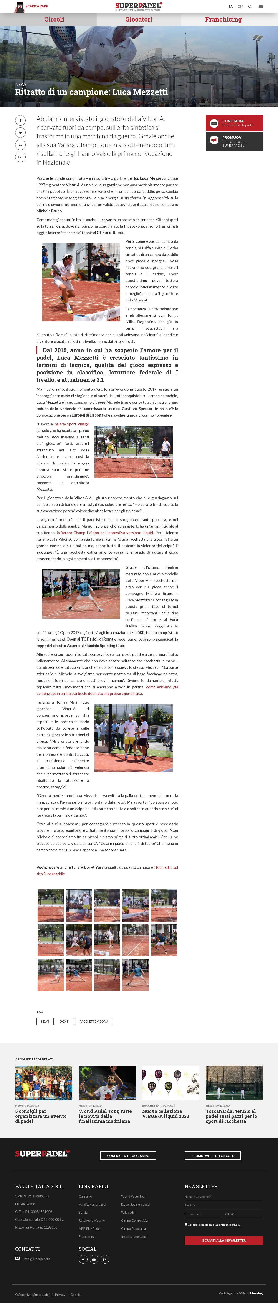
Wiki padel (128, 1211)
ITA (230, 6)
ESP (240, 6)
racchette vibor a (94, 1021)
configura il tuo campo (128, 1154)
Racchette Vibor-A (92, 1219)
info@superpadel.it (37, 1257)
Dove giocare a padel (136, 1203)
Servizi (84, 1211)
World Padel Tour (134, 1194)
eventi (64, 1021)
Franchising (87, 1235)
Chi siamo (86, 1194)
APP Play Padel (90, 1227)
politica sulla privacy (228, 1223)
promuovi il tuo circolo (213, 1154)
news (20, 84)
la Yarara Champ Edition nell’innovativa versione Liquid (105, 532)
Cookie (76, 1293)
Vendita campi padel (93, 1203)
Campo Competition (135, 1219)
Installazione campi (135, 1235)
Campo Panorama (134, 1227)
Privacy (60, 1293)
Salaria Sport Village (72, 423)
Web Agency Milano (234, 1291)
